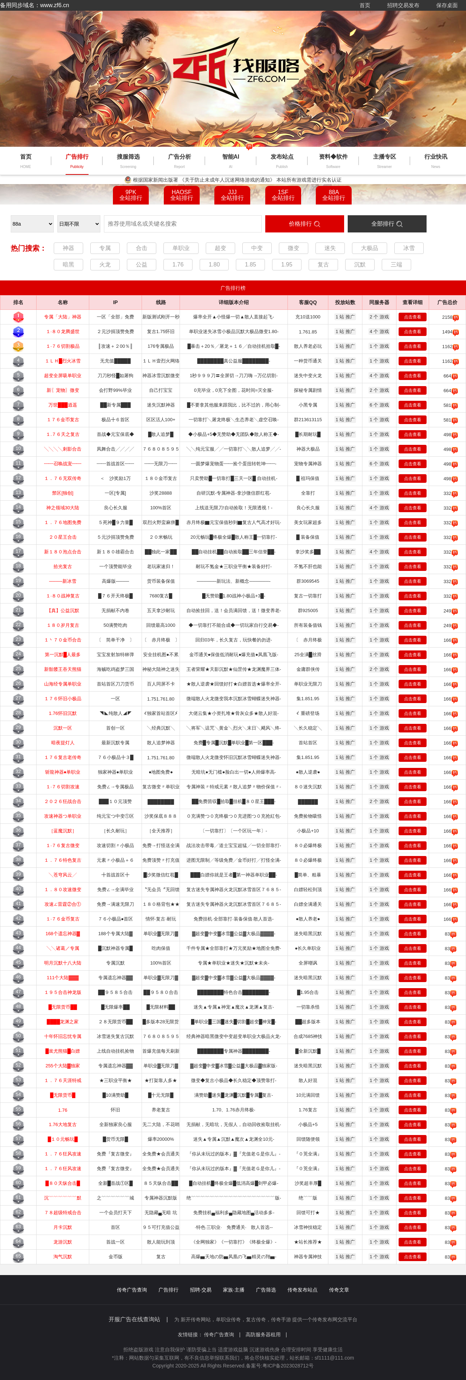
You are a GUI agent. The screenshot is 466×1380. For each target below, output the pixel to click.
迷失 (330, 248)
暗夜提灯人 (63, 742)
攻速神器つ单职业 (62, 816)
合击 (141, 248)
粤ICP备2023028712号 (288, 1366)
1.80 (214, 264)
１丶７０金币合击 (62, 640)
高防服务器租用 (266, 1334)
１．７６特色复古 (62, 860)
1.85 (250, 264)
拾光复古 (62, 566)
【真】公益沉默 (63, 610)
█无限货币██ (62, 1007)
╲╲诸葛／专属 (63, 948)
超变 (220, 248)
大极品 (369, 248)
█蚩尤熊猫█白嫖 (63, 1051)
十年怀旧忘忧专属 (62, 1036)
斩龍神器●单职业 (63, 772)
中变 (257, 248)
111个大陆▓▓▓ (63, 977)
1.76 (178, 264)
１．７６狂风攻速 (62, 1154)
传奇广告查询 (132, 1290)
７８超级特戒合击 (62, 1212)
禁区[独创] (62, 493)
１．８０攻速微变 (62, 889)
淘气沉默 (62, 1256)
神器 (68, 248)
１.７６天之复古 (63, 434)
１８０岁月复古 (63, 625)
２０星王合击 (63, 537)
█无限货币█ (62, 1095)
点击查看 (412, 316)
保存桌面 (447, 5)
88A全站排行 (333, 195)
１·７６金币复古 (63, 919)
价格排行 (300, 224)
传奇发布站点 (302, 1290)
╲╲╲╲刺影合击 (62, 449)
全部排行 (382, 224)
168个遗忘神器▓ (63, 933)
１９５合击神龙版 (62, 992)
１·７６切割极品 (63, 346)
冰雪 (409, 248)
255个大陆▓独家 (63, 1065)
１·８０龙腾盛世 (63, 331)
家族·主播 (233, 1290)
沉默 (360, 264)
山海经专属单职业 (62, 684)
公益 (141, 264)
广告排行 (168, 1290)
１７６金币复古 (63, 419)
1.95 (286, 264)
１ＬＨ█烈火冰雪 (63, 361)
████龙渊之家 (63, 1021)
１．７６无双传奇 (62, 478)
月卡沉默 (62, 1227)
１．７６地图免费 (62, 522)
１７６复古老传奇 (62, 757)
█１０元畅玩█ (62, 1139)
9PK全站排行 (130, 195)
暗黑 (68, 264)
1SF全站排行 (283, 195)
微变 (293, 248)
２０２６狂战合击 (62, 801)
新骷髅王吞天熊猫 (62, 669)
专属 (105, 248)
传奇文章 (339, 1290)
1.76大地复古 (62, 1124)
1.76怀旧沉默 (62, 713)
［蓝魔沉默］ (63, 830)
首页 (365, 5)
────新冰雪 (62, 581)
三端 (396, 264)
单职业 (181, 248)
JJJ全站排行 (232, 195)
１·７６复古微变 (63, 845)
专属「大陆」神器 (62, 316)
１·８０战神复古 (63, 595)
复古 (323, 264)
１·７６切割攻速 (63, 786)
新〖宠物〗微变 (63, 390)
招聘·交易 (200, 1290)
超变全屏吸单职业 (62, 375)
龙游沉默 (62, 1242)
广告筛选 (266, 1290)
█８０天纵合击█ (63, 1183)
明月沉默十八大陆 (62, 963)
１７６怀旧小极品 (62, 698)
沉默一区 (62, 728)
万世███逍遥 (62, 405)
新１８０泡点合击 (62, 551)
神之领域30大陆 (62, 507)
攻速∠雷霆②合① (62, 904)
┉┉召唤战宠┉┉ (62, 463)
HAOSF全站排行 (181, 195)
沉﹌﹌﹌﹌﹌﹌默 (62, 1198)
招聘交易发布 (403, 5)
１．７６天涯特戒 (62, 1080)
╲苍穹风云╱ (63, 874)
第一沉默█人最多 (63, 654)
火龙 (105, 264)
